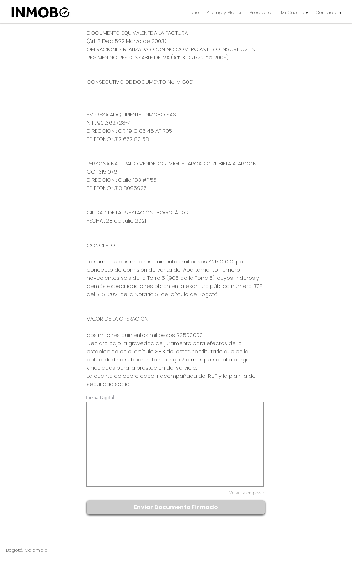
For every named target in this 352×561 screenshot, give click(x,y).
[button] (261, 13)
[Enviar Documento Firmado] (176, 507)
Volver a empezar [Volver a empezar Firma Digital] (246, 492)
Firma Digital (100, 397)
